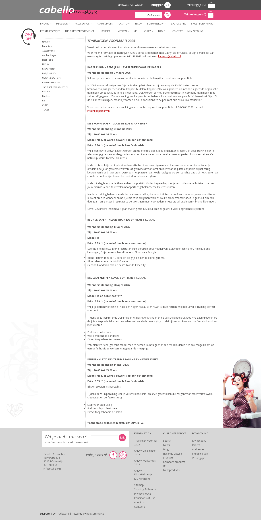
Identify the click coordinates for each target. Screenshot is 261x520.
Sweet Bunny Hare (202, 23)
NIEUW (138, 23)
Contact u (140, 506)
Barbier (107, 31)
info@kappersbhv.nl (98, 110)
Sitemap (139, 485)
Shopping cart (200, 453)
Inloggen (160, 5)
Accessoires (83, 23)
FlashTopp (124, 23)
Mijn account (195, 31)
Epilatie (45, 23)
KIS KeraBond (142, 478)
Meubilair (63, 23)
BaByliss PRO (179, 23)
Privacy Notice (142, 493)
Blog (166, 449)
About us (139, 502)
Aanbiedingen (105, 23)
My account (199, 440)
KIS (137, 31)
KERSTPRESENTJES (50, 31)
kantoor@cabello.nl (169, 56)
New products (171, 470)
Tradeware (63, 513)
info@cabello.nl (52, 468)
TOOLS (163, 31)
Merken (123, 31)
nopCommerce (95, 513)
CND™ (148, 31)
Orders (196, 445)
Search (167, 440)
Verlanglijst (198, 458)
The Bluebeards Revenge (81, 31)
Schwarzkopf (156, 23)
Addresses (198, 449)
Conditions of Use (144, 498)
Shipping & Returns (145, 489)
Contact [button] (177, 31)
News (166, 445)
